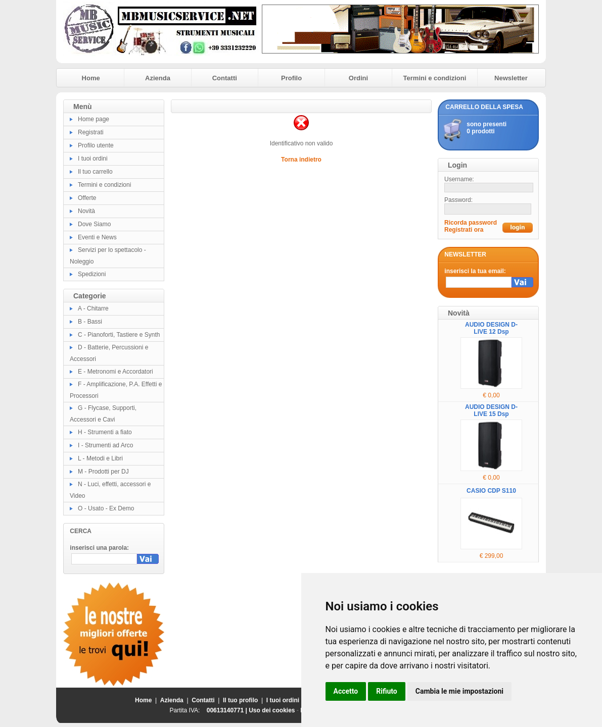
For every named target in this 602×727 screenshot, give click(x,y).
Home (91, 78)
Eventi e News (97, 237)
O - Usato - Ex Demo (106, 508)
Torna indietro (301, 159)
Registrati (91, 132)
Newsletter (511, 78)
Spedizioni (92, 274)
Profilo (291, 78)
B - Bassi (90, 321)
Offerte (87, 197)
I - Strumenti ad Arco (105, 445)
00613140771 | (228, 710)
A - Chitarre (93, 308)
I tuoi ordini (93, 158)
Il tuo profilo (240, 700)
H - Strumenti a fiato (105, 432)
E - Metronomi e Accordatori (115, 371)
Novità (86, 211)
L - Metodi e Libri (100, 458)
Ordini (358, 78)
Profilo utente (96, 145)
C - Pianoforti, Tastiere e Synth (119, 334)
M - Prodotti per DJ (103, 471)
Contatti (224, 78)
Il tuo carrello (95, 171)
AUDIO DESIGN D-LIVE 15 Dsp (491, 410)
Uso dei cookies (272, 710)
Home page (93, 119)
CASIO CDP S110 (491, 490)
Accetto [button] (346, 691)
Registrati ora (463, 229)
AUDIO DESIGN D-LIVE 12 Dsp (491, 328)
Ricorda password (470, 222)
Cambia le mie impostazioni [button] (459, 691)
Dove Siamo (94, 224)
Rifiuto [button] (386, 691)
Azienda (157, 78)
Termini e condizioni (435, 78)
